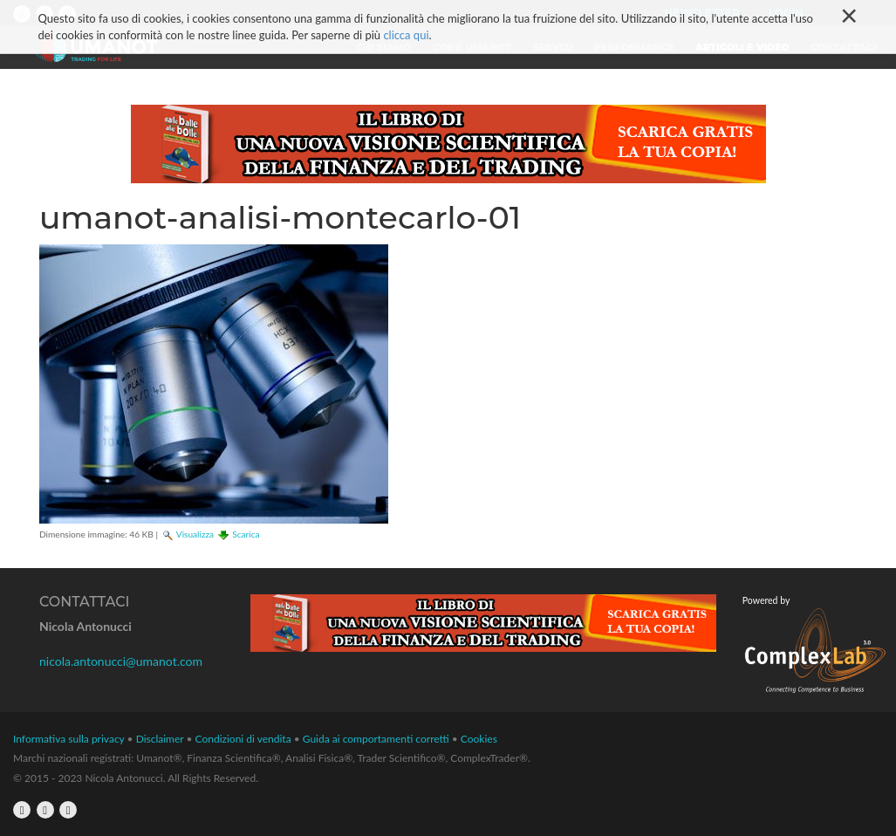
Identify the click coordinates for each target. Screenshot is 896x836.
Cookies (479, 738)
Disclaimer (160, 738)
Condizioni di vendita (243, 738)
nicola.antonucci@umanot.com (120, 661)
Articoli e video (742, 47)
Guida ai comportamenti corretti (376, 738)
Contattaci (844, 47)
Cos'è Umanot (472, 47)
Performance (634, 47)
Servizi (552, 47)
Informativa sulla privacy (69, 738)
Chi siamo (384, 47)
